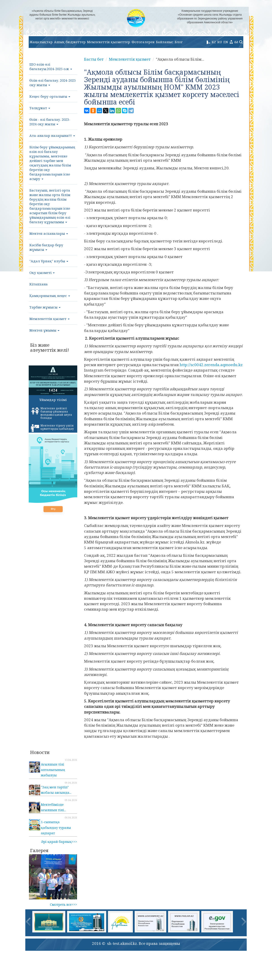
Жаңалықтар (41, 42)
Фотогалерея (143, 42)
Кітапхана (38, 284)
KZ (214, 42)
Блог (179, 42)
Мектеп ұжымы (44, 330)
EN (225, 42)
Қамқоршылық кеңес (49, 295)
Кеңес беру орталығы (49, 96)
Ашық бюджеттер (70, 42)
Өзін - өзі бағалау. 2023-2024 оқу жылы (49, 121)
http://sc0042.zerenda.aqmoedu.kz (211, 364)
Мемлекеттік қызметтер (108, 42)
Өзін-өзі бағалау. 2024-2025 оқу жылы (52, 82)
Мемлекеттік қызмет (49, 318)
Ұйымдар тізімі (53, 399)
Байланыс (164, 42)
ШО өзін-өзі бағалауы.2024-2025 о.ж (50, 66)
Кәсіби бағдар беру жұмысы (46, 247)
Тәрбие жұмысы (45, 307)
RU (219, 42)
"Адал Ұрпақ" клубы (48, 261)
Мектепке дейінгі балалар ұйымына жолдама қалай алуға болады (51, 413)
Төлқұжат (39, 108)
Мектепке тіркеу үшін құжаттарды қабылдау (52, 428)
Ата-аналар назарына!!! (52, 135)
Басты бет (94, 59)
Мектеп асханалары (48, 233)
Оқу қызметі (42, 272)
